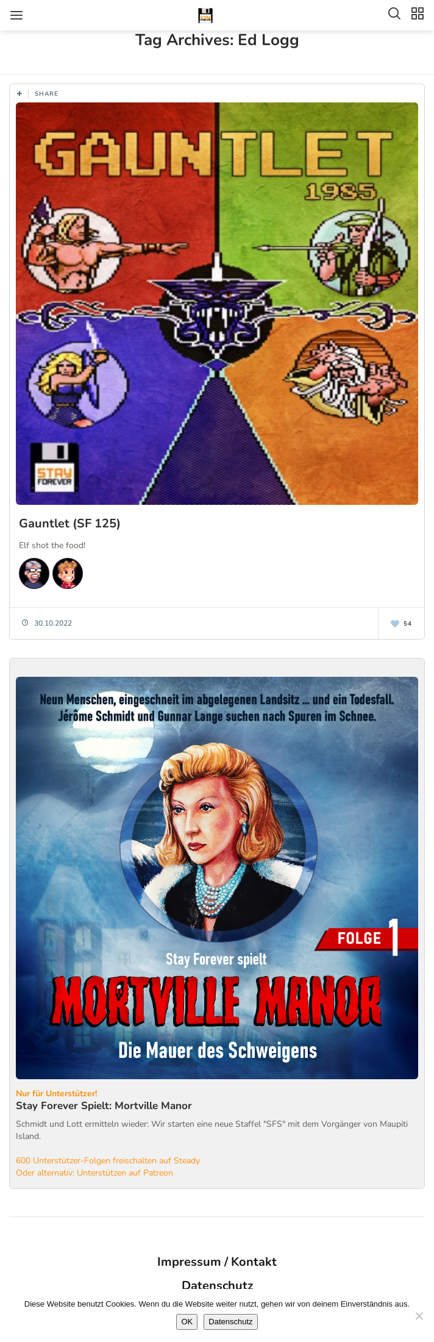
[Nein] (419, 1316)
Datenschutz (217, 1285)
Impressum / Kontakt (217, 1262)
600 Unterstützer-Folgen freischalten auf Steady (108, 1160)
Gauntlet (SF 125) (70, 523)
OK (187, 1321)
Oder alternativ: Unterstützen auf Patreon (94, 1173)
